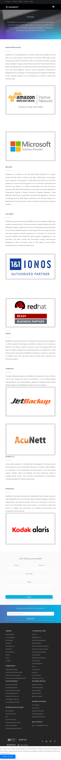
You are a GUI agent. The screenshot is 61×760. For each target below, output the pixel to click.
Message (29, 582)
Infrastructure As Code (38, 678)
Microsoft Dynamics (10, 714)
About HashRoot (9, 634)
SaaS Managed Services (11, 687)
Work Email (41, 565)
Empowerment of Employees (13, 675)
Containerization (36, 675)
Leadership (8, 643)
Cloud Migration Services (12, 699)
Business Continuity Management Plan (15, 678)
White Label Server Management (40, 646)
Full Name (16, 565)
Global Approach (10, 646)
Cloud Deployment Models (12, 702)
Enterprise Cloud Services (12, 696)
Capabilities (8, 649)
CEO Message (8, 640)
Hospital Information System (13, 722)
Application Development (38, 658)
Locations (8, 661)
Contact (31, 1)
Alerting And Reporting (38, 711)
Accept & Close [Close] (8, 756)
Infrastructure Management (39, 652)
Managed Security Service (38, 716)
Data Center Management (39, 640)
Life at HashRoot (9, 652)
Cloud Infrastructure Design (12, 690)
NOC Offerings (35, 705)
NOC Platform (35, 708)
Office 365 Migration (37, 663)
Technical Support (36, 643)
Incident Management (37, 714)
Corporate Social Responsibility (13, 672)
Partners (20, 1)
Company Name (29, 573)
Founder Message (10, 637)
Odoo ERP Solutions (10, 719)
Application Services (37, 684)
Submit (29, 597)
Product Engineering (37, 687)
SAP (6, 716)
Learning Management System (13, 728)
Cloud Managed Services (11, 693)
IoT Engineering (36, 655)
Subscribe (30, 619)
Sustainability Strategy (11, 669)
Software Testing (36, 690)
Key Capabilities (9, 711)
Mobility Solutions (36, 693)
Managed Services (36, 637)
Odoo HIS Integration (11, 725)
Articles (15, 1)
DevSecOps (35, 672)
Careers (26, 1)
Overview (34, 634)
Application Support (37, 696)
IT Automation (36, 669)
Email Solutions (36, 661)
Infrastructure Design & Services (40, 649)
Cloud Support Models (11, 684)
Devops (34, 666)
